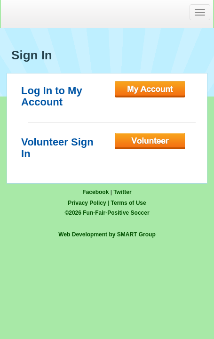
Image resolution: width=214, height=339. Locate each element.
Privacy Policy (87, 203)
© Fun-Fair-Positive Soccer (106, 213)
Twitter (122, 192)
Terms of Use (128, 203)
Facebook (95, 192)
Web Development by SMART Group (106, 234)
